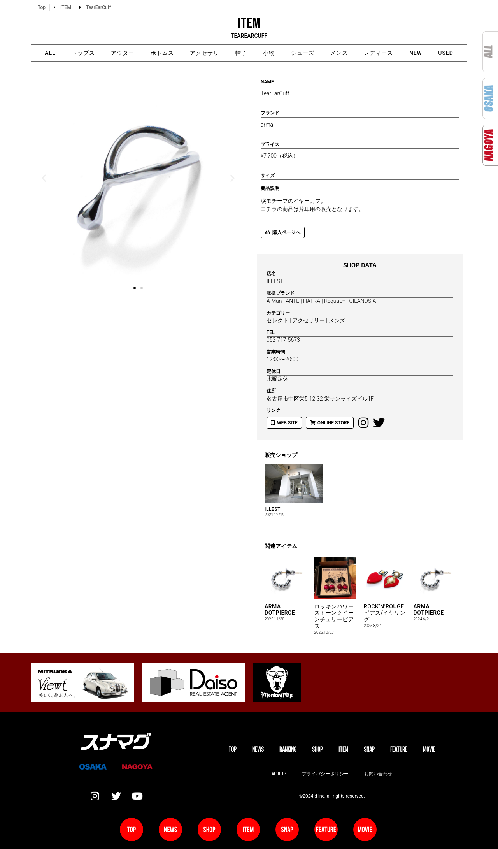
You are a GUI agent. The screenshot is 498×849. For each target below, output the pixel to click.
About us (279, 773)
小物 (269, 53)
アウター (121, 53)
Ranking (287, 749)
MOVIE (429, 749)
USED (446, 53)
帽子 (241, 53)
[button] (44, 178)
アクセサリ (204, 53)
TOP (232, 749)
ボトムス (161, 53)
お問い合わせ (378, 773)
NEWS (258, 749)
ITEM (343, 749)
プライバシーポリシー (325, 773)
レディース (379, 53)
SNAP (369, 749)
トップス (82, 53)
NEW (416, 53)
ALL (49, 53)
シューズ (302, 53)
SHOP (317, 749)
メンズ (339, 53)
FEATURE (398, 749)
